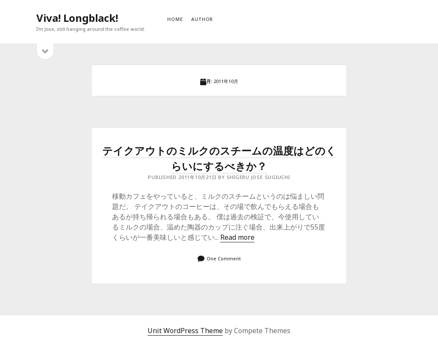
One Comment (224, 258)
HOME (175, 19)
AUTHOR (202, 19)
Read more (237, 237)
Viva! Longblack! (77, 18)
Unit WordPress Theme (185, 330)
